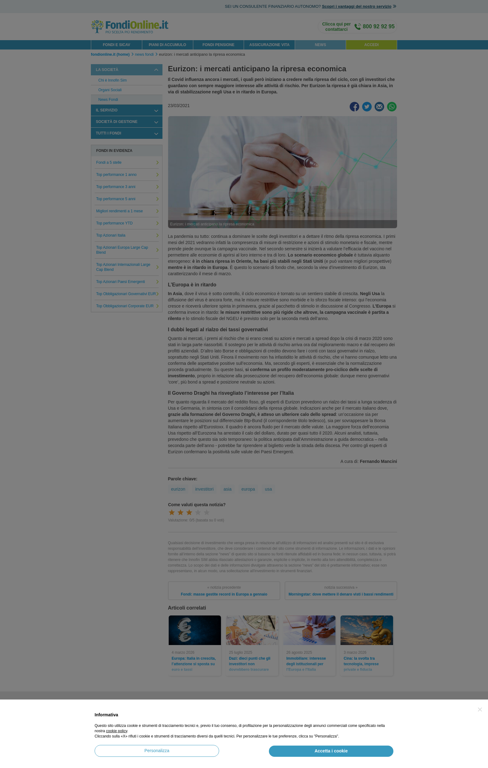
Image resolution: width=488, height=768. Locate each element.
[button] (480, 709)
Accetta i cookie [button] (331, 750)
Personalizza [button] (156, 750)
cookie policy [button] (116, 731)
